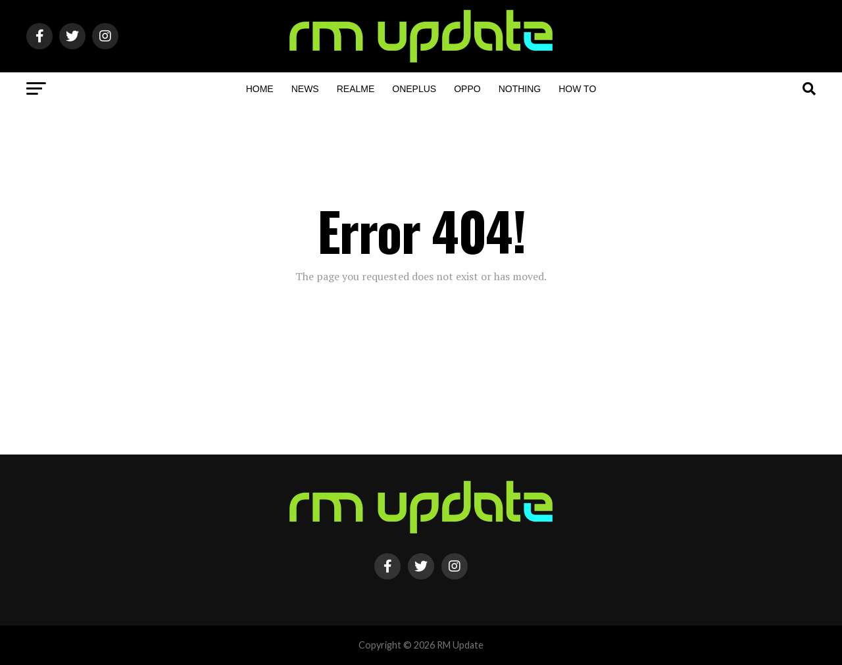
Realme (356, 89)
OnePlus (414, 89)
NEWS (305, 89)
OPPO (467, 89)
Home (260, 89)
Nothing (520, 89)
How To (577, 89)
